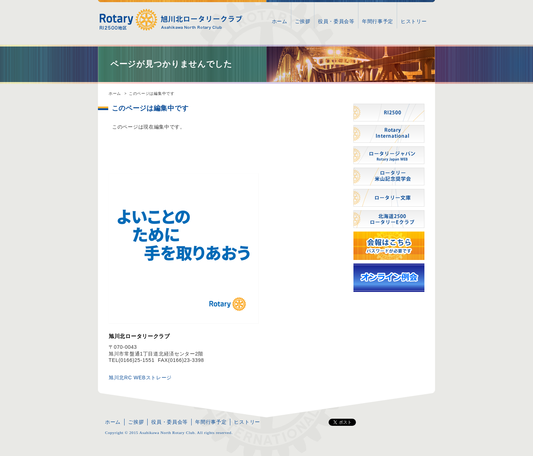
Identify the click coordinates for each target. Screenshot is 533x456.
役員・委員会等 (336, 21)
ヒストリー (414, 21)
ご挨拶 (303, 21)
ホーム (279, 21)
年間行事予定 (377, 21)
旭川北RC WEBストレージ (140, 377)
